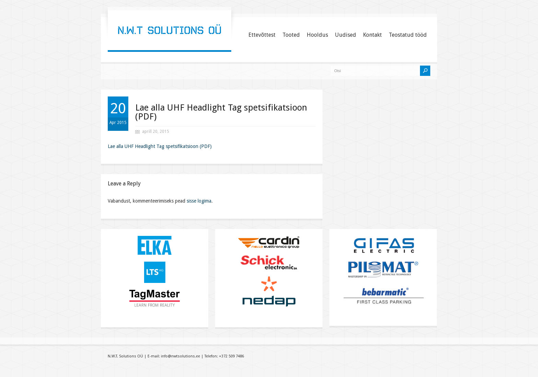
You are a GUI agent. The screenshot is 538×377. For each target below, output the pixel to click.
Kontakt (372, 35)
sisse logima (199, 201)
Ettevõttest (262, 35)
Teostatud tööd (408, 35)
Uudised (345, 35)
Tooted (291, 35)
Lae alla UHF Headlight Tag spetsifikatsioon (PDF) (221, 112)
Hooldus (317, 35)
